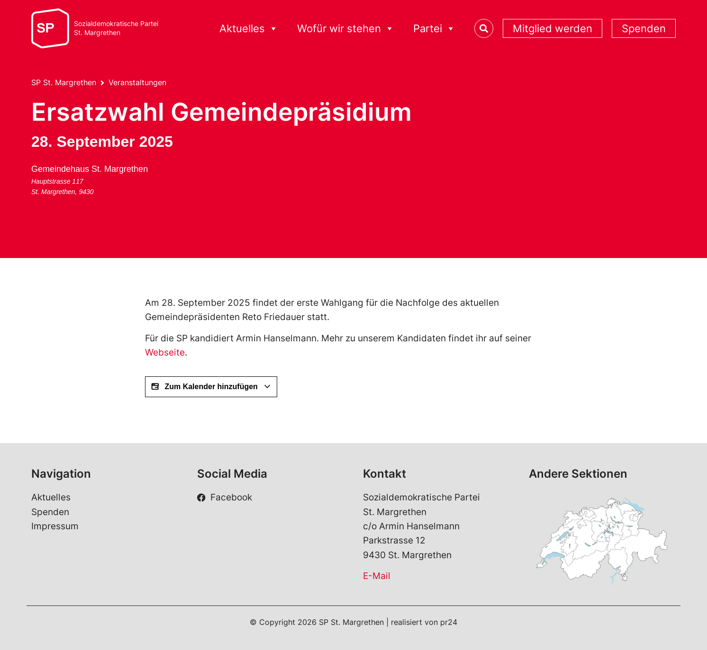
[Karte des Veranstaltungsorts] (203, 197)
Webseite (165, 352)
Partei (434, 28)
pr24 (448, 622)
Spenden (644, 28)
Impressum (55, 526)
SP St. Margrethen (63, 82)
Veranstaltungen (137, 82)
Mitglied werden (552, 28)
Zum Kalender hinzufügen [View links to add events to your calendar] (211, 387)
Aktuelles (248, 28)
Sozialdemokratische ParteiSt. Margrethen (116, 28)
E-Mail (376, 575)
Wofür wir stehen (345, 28)
